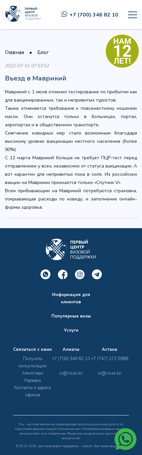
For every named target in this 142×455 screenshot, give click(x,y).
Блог (43, 52)
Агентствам (32, 373)
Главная (14, 52)
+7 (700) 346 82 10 (90, 14)
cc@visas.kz (71, 373)
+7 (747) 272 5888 (109, 359)
